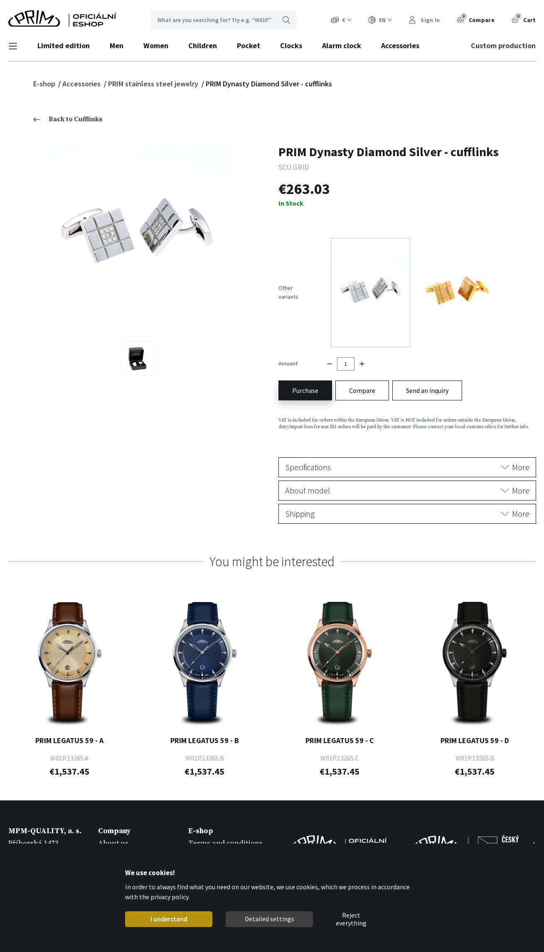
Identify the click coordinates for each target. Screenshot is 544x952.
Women (159, 45)
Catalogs (113, 834)
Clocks (295, 45)
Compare (476, 19)
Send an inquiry (427, 358)
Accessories (404, 45)
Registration (209, 823)
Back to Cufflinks (67, 119)
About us (113, 811)
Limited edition (67, 45)
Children (206, 45)
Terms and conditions (225, 811)
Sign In (424, 20)
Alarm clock (345, 45)
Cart (523, 19)
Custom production (500, 45)
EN (380, 20)
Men (120, 45)
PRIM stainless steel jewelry (154, 83)
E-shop (45, 83)
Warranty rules (214, 834)
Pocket (252, 45)
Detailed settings (269, 919)
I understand (168, 919)
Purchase (305, 358)
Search (286, 20)
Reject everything (351, 919)
